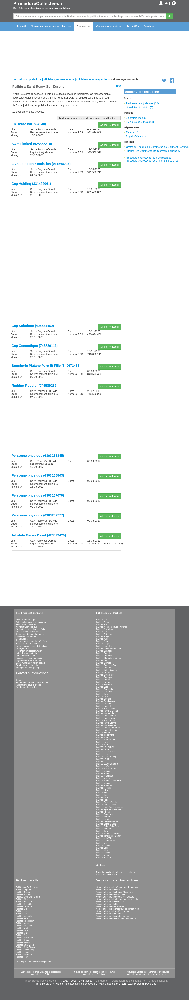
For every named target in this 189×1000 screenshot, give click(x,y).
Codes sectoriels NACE (107, 874)
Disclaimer (102, 980)
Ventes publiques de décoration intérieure (115, 897)
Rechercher (84, 26)
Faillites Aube (102, 639)
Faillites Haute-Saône (106, 718)
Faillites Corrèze (103, 663)
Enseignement (22, 648)
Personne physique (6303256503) (38, 475)
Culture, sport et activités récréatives (32, 641)
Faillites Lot (101, 761)
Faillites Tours (22, 957)
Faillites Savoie (103, 819)
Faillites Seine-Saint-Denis (108, 826)
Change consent (158, 980)
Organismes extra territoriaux (29, 660)
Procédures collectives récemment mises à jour (152, 160)
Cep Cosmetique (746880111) (35, 346)
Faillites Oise (102, 795)
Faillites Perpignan (24, 937)
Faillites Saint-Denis (25, 945)
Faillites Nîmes (23, 933)
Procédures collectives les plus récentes (148, 157)
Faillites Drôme (103, 682)
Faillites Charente (104, 655)
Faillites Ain (101, 619)
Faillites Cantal (103, 653)
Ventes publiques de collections (110, 894)
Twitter (48, 974)
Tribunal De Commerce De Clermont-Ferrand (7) (153, 150)
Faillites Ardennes (104, 634)
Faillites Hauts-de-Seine (107, 730)
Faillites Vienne (103, 850)
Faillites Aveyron (103, 643)
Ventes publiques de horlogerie (110, 901)
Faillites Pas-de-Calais (106, 802)
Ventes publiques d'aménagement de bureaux (117, 887)
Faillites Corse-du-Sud (106, 665)
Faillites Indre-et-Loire (106, 740)
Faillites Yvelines (104, 857)
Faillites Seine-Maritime (107, 824)
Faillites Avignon (23, 889)
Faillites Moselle (103, 788)
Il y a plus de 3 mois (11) (140, 121)
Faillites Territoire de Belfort (108, 836)
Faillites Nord (102, 792)
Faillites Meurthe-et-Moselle (108, 780)
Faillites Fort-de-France (26, 901)
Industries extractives (25, 655)
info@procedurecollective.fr (40, 980)
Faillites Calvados (104, 651)
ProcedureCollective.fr (38, 3)
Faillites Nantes (23, 928)
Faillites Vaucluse (104, 845)
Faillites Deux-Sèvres (106, 675)
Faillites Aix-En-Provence (27, 887)
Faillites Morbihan (104, 785)
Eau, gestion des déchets (27, 643)
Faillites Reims (22, 940)
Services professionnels (27, 665)
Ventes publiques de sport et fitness (112, 916)
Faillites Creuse (103, 672)
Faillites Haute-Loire (105, 713)
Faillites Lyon (22, 913)
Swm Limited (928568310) (32, 144)
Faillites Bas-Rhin (104, 646)
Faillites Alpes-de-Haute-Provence (111, 627)
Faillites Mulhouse (24, 925)
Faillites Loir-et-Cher (105, 752)
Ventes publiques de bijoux (108, 889)
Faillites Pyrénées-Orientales (109, 809)
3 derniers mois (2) (136, 117)
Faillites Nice (22, 930)
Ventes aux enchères (108, 26)
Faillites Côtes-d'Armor (106, 670)
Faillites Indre (102, 737)
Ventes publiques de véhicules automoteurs (116, 918)
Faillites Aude (102, 641)
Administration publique (26, 627)
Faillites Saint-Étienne (26, 947)
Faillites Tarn (102, 831)
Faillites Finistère (104, 692)
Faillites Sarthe (103, 816)
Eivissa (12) (132, 132)
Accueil (21, 26)
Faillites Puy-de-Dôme (106, 804)
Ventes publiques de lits (107, 904)
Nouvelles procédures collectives (51, 26)
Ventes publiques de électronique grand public (117, 899)
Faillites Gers (102, 696)
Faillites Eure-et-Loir (105, 689)
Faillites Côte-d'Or (104, 667)
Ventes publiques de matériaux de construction (117, 909)
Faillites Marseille (24, 916)
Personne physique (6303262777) (38, 515)
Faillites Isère (102, 742)
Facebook (101, 974)
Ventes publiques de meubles (109, 913)
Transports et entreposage (28, 667)
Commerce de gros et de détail (30, 634)
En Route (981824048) (29, 124)
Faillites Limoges (23, 911)
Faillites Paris (102, 800)
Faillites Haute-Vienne (106, 723)
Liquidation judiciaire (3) (139, 107)
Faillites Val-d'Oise (104, 838)
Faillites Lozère (103, 766)
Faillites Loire (102, 754)
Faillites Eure (102, 687)
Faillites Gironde (103, 699)
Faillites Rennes (23, 942)
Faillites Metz (22, 918)
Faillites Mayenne (104, 778)
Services (149, 26)
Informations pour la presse (28, 685)
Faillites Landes (103, 749)
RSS (118, 86)
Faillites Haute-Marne (106, 716)
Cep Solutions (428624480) (33, 326)
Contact (19, 680)
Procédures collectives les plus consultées (115, 872)
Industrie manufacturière (27, 653)
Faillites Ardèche (103, 631)
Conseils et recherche (26, 636)
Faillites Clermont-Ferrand (28, 897)
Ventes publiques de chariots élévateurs (114, 892)
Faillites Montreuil (24, 923)
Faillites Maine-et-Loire (106, 768)
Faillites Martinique (104, 776)
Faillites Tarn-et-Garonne (107, 833)
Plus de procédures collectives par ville (33, 962)
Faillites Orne (102, 797)
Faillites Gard (102, 694)
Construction (22, 639)
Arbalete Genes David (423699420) (39, 535)
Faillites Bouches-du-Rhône (108, 648)
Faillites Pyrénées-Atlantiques (109, 807)
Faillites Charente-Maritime (108, 658)
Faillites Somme (103, 828)
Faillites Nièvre (103, 790)
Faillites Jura (102, 744)
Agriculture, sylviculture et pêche (31, 629)
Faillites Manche (103, 771)
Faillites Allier (102, 624)
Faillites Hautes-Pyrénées (108, 728)
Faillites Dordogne (104, 677)
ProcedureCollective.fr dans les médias (34, 682)
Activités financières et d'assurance (32, 622)
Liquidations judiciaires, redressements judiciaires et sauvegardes (66, 79)
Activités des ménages (26, 619)
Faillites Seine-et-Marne (107, 821)
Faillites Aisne (102, 622)
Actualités (132, 26)
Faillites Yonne (102, 855)
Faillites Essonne (104, 684)
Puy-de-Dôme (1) (136, 136)
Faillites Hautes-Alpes (106, 725)
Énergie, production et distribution (31, 646)
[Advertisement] (67, 226)
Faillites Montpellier (25, 921)
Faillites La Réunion (105, 747)
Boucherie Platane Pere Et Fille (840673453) (46, 365)
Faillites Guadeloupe (105, 701)
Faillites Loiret (102, 759)
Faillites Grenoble (24, 904)
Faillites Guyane (103, 704)
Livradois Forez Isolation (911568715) (41, 164)
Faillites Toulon (23, 952)
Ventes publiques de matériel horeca (112, 911)
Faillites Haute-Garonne (107, 711)
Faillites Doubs (103, 680)
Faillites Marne (103, 773)
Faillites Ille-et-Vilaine (106, 735)
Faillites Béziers (23, 892)
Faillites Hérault (103, 732)
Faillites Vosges (103, 853)
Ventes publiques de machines (110, 906)
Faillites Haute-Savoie (106, 720)
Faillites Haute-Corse (105, 708)
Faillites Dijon (22, 899)
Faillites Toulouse (24, 954)
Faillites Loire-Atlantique (107, 756)
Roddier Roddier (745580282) (35, 385)
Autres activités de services (28, 631)
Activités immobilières (26, 624)
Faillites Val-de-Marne (106, 841)
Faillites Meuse (103, 783)
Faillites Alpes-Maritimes (107, 629)
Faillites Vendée (103, 848)
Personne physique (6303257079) (38, 495)
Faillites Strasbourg (25, 950)
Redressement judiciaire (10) (142, 103)
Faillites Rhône (103, 812)
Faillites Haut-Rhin (104, 706)
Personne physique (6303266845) (38, 455)
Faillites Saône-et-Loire (106, 814)
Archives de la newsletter (27, 687)
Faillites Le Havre (24, 906)
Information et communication (29, 658)
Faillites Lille (21, 909)
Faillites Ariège (103, 636)
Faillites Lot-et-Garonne (107, 764)
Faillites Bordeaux (24, 894)
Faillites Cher (102, 660)
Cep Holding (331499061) (31, 184)
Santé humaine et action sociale (30, 663)
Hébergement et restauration (29, 651)
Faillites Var (101, 843)
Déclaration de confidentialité (128, 980)
